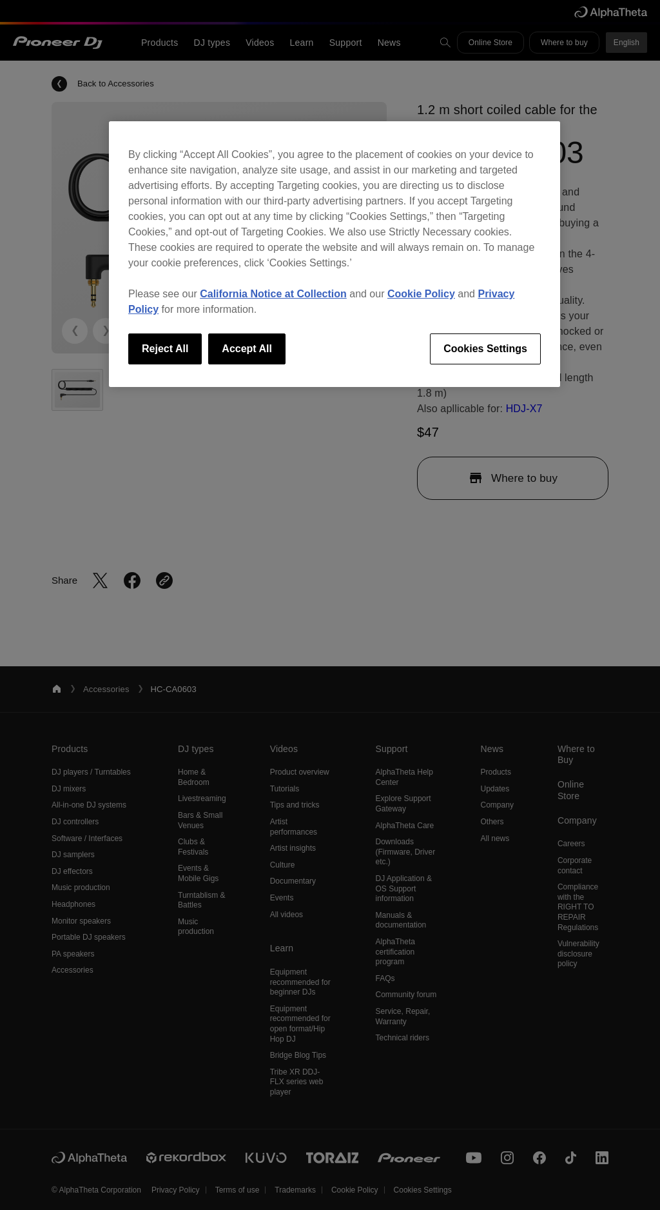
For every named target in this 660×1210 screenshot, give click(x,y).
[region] (334, 254)
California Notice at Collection (273, 293)
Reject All (165, 348)
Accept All (247, 348)
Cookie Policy (421, 293)
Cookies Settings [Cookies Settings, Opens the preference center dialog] (485, 348)
